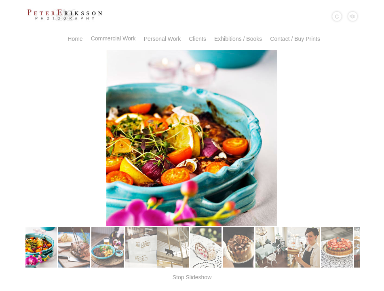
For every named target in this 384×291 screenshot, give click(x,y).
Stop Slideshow (192, 277)
